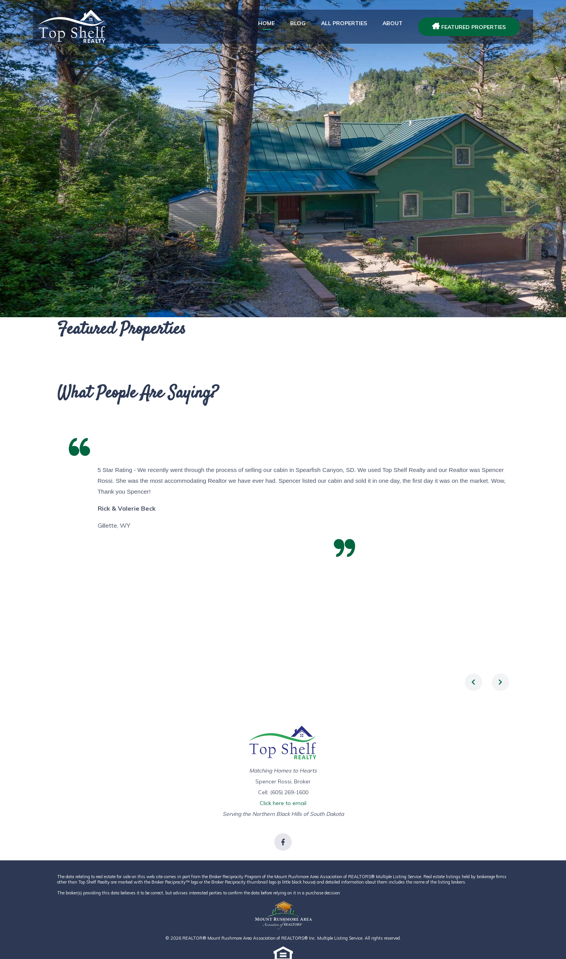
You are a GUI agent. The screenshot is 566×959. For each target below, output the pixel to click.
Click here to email (283, 803)
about (392, 23)
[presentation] (473, 682)
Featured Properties (469, 27)
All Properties (344, 23)
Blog (298, 23)
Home (266, 23)
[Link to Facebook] (283, 842)
